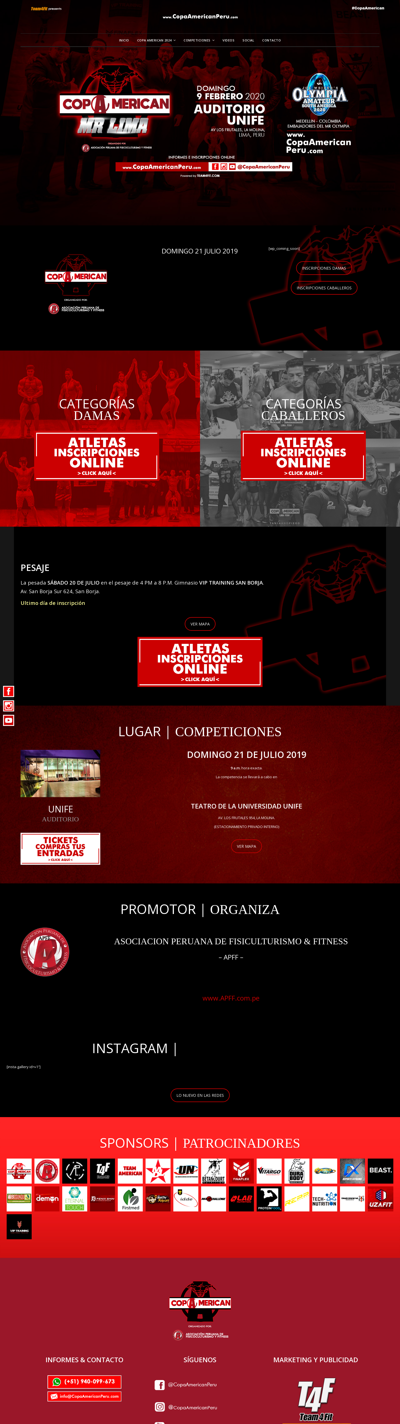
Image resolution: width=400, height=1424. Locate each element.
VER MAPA (200, 623)
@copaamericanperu (245, 1048)
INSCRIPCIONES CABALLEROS (324, 287)
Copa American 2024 (154, 40)
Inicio (124, 40)
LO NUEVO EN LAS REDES (200, 1094)
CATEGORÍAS (97, 403)
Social (248, 40)
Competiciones (197, 40)
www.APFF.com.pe (230, 997)
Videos (228, 40)
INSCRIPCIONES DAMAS (324, 268)
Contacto (271, 40)
